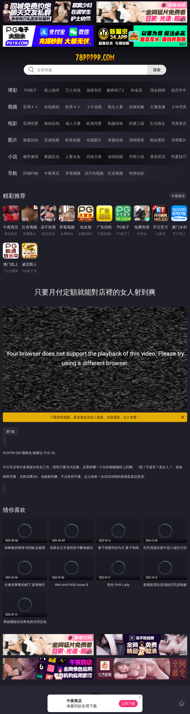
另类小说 (136, 156)
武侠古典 (94, 156)
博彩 (12, 90)
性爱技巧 (178, 156)
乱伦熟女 (157, 123)
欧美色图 (73, 140)
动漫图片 (94, 140)
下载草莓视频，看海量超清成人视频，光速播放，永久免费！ (117, 417)
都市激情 (30, 156)
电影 (12, 123)
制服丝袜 (115, 123)
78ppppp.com (95, 57)
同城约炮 (30, 173)
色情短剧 (136, 173)
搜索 (157, 69)
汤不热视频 (94, 173)
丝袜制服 (136, 106)
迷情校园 (115, 156)
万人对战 (73, 90)
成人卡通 (73, 123)
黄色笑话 (157, 156)
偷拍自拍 (51, 123)
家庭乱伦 (51, 156)
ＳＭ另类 (178, 106)
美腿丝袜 (115, 140)
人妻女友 (73, 156)
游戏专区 (94, 90)
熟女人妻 (115, 106)
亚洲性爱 (30, 123)
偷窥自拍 (30, 140)
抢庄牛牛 (178, 90)
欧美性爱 (94, 123)
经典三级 (136, 123)
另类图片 (178, 140)
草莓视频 (73, 173)
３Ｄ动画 (94, 106)
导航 (12, 173)
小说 (12, 156)
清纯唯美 (136, 140)
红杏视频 (115, 173)
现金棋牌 (157, 90)
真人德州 (51, 90)
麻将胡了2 (115, 90)
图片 (12, 140)
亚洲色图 (51, 140)
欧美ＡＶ (73, 106)
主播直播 (157, 106)
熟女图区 (157, 140)
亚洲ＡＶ (30, 106)
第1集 (10, 431)
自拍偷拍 (51, 106)
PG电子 (30, 90)
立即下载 (128, 703)
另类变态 (178, 123)
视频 (12, 106)
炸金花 (136, 90)
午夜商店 (51, 173)
